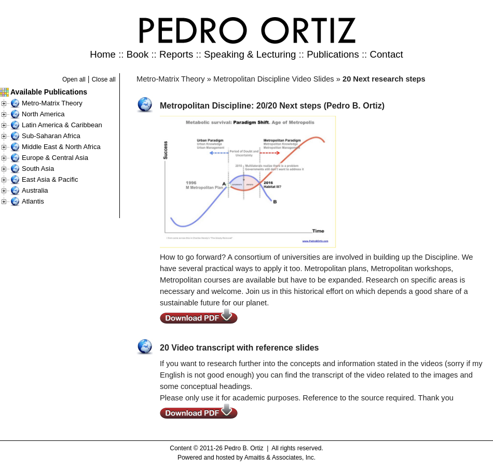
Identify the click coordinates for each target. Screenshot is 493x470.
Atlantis (33, 201)
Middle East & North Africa (61, 147)
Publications (333, 54)
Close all (104, 79)
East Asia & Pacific (50, 179)
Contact (386, 54)
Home (103, 54)
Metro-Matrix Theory (52, 103)
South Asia (38, 168)
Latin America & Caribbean (62, 125)
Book (138, 54)
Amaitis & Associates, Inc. (280, 457)
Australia (35, 190)
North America (43, 114)
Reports (176, 54)
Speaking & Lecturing (250, 54)
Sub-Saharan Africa (51, 136)
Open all (74, 79)
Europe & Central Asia (55, 158)
